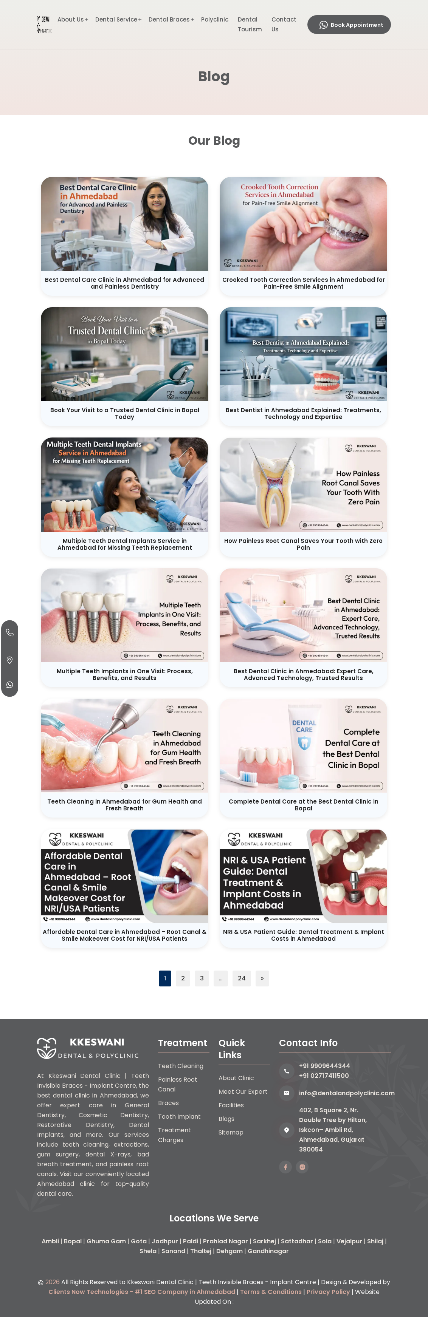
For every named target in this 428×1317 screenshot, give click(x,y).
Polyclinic (214, 19)
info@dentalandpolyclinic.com (345, 1093)
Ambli (50, 1241)
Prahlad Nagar (225, 1241)
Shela (148, 1251)
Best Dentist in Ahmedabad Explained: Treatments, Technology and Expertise (303, 413)
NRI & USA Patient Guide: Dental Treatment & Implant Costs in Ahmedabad (303, 935)
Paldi (190, 1241)
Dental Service (116, 19)
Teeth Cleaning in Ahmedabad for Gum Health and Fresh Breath (124, 805)
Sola (325, 1241)
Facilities (231, 1105)
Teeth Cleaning (180, 1066)
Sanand (173, 1251)
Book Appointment (351, 25)
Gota (139, 1241)
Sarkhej (264, 1241)
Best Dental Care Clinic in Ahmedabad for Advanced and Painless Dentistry (124, 283)
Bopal (73, 1241)
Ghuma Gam (106, 1241)
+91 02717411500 (324, 1075)
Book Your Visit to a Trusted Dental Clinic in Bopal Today (124, 413)
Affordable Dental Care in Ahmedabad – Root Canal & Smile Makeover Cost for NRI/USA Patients (124, 935)
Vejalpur (349, 1241)
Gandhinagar (268, 1251)
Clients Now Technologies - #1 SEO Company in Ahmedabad (141, 1292)
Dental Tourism (250, 24)
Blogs (226, 1119)
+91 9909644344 (324, 1066)
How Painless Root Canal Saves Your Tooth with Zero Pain (303, 544)
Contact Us (283, 24)
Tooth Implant (179, 1116)
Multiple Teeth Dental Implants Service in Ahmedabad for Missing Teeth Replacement (124, 544)
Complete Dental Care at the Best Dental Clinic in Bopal (303, 805)
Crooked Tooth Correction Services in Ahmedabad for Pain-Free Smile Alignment (303, 283)
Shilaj (375, 1241)
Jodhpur (165, 1241)
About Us (70, 19)
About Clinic (236, 1078)
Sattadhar (297, 1241)
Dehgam (229, 1251)
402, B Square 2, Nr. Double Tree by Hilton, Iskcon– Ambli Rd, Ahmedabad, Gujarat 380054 (333, 1130)
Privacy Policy (328, 1292)
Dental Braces (169, 19)
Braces (168, 1103)
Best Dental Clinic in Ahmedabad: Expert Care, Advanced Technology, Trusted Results (304, 674)
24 (242, 978)
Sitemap (231, 1132)
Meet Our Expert (243, 1091)
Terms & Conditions (271, 1292)
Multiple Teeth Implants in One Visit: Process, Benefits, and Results (125, 674)
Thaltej (200, 1251)
